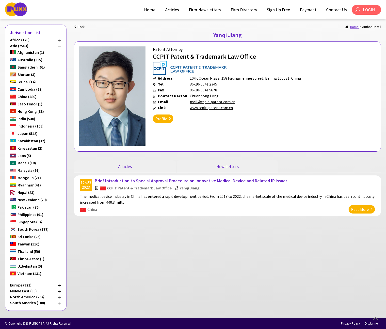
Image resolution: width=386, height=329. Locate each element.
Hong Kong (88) (30, 111)
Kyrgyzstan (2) (29, 148)
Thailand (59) (28, 251)
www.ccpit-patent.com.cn (211, 107)
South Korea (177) (32, 229)
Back (81, 27)
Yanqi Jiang (189, 188)
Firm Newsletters (205, 10)
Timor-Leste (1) (30, 258)
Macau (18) (26, 162)
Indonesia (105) (30, 126)
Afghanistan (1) (30, 52)
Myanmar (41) (29, 185)
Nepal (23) (25, 192)
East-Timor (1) (29, 103)
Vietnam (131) (29, 273)
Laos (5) (24, 155)
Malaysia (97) (28, 170)
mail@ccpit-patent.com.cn (212, 101)
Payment (308, 10)
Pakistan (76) (28, 207)
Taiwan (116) (28, 244)
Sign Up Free (278, 10)
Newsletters (227, 166)
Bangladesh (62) (31, 67)
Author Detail (371, 27)
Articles (172, 10)
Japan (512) (27, 133)
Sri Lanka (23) (29, 236)
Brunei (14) (26, 81)
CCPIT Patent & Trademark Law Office (139, 188)
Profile (161, 118)
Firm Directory (244, 10)
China (92, 209)
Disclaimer (372, 323)
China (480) (26, 96)
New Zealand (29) (32, 199)
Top (376, 319)
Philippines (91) (30, 214)
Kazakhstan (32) (31, 140)
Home (149, 10)
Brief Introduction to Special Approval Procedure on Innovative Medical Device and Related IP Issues (191, 181)
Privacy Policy (350, 323)
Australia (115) (29, 59)
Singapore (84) (30, 221)
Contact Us (336, 10)
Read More (360, 209)
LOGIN (369, 10)
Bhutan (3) (26, 74)
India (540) (26, 118)
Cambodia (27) (30, 89)
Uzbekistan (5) (29, 266)
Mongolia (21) (29, 177)
